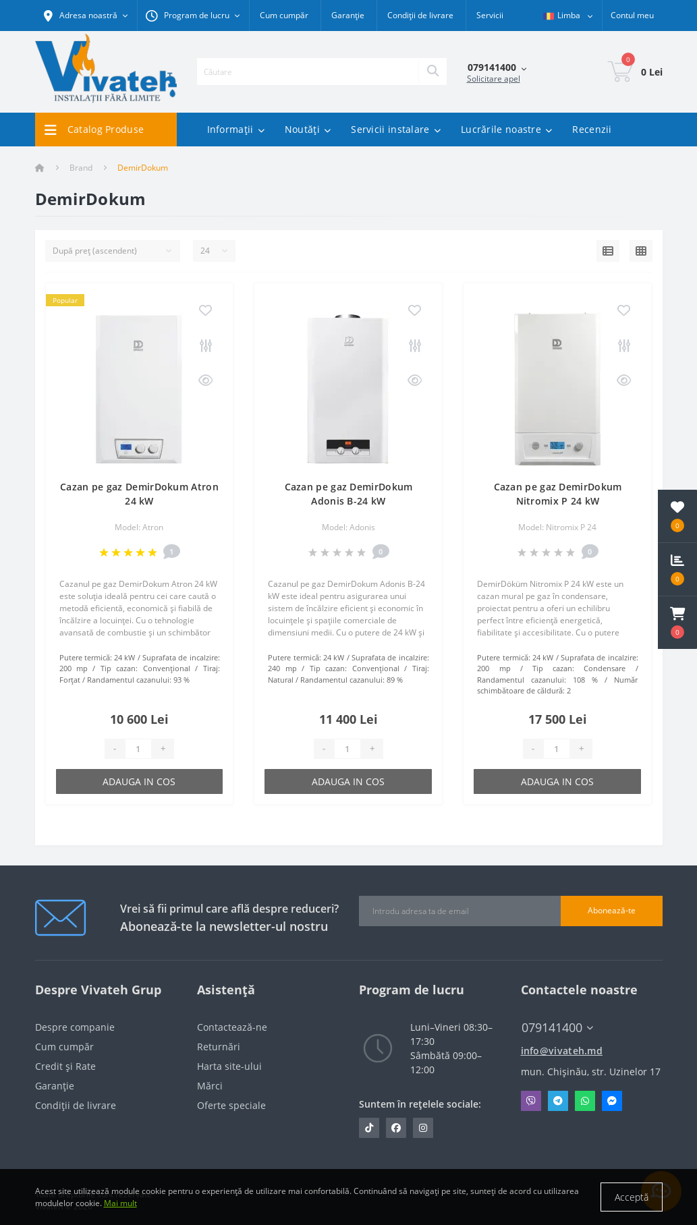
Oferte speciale (231, 1105)
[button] (677, 622)
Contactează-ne (232, 1027)
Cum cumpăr (284, 15)
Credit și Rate (65, 1066)
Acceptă (631, 1197)
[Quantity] (138, 749)
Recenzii (591, 129)
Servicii (489, 15)
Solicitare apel (493, 78)
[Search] (432, 71)
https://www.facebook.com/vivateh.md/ (396, 1128)
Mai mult (120, 1203)
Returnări (218, 1046)
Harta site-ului (229, 1066)
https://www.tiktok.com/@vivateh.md (369, 1128)
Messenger (612, 1101)
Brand (80, 167)
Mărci (210, 1085)
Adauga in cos (139, 781)
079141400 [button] (557, 1027)
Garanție (347, 15)
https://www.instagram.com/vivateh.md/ (423, 1128)
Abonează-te (612, 910)
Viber (531, 1101)
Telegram (558, 1101)
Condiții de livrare (420, 15)
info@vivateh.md (562, 1050)
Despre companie (75, 1027)
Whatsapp (585, 1101)
